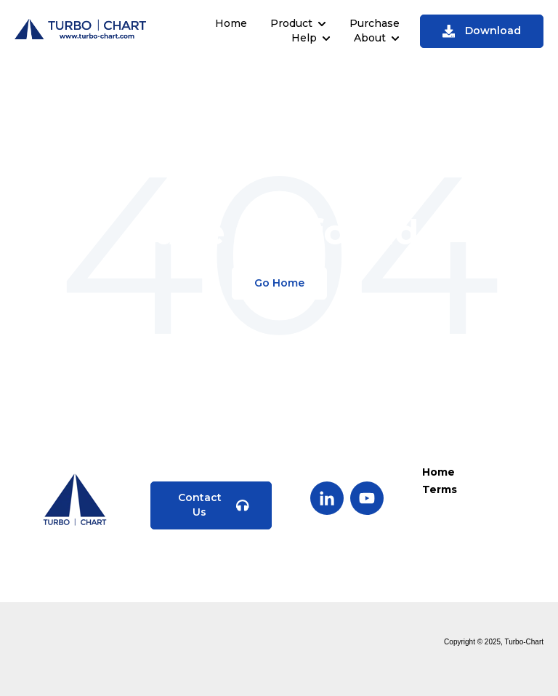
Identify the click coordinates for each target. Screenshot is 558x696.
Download (482, 31)
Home (231, 23)
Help (304, 37)
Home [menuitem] (438, 472)
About (370, 37)
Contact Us (213, 505)
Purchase (374, 23)
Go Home (279, 282)
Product (291, 23)
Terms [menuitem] (439, 489)
